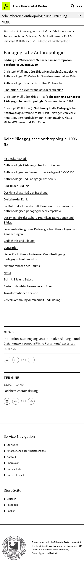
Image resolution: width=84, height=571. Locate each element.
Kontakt (11, 457)
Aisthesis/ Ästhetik (15, 159)
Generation (11, 247)
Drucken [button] (11, 498)
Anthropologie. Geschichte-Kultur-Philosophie (33, 83)
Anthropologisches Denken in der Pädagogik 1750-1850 (39, 172)
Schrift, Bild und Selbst (18, 279)
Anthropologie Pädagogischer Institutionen (32, 165)
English (11, 511)
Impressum (13, 463)
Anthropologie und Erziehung (20, 36)
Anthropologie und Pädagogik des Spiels (30, 179)
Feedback (12, 504)
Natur (7, 273)
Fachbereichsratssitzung (21, 391)
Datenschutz (14, 469)
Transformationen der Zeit (21, 293)
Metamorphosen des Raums (22, 266)
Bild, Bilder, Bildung (16, 186)
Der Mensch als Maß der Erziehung (26, 192)
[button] (7, 360)
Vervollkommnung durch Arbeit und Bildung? (33, 300)
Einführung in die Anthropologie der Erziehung (33, 90)
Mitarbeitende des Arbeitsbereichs (26, 450)
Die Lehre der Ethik (16, 199)
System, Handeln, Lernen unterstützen (28, 286)
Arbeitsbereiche (62, 31)
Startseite (9, 31)
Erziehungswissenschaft (34, 31)
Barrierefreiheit (15, 475)
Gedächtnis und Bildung (19, 241)
